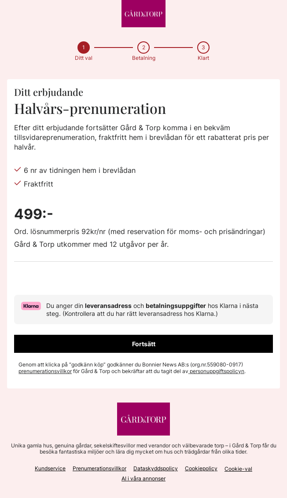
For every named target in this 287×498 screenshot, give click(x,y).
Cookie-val (238, 468)
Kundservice (50, 468)
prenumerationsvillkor (45, 371)
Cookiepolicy (201, 468)
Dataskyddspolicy (155, 468)
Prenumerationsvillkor (99, 468)
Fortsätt (143, 344)
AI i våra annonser (143, 478)
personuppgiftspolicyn (216, 371)
